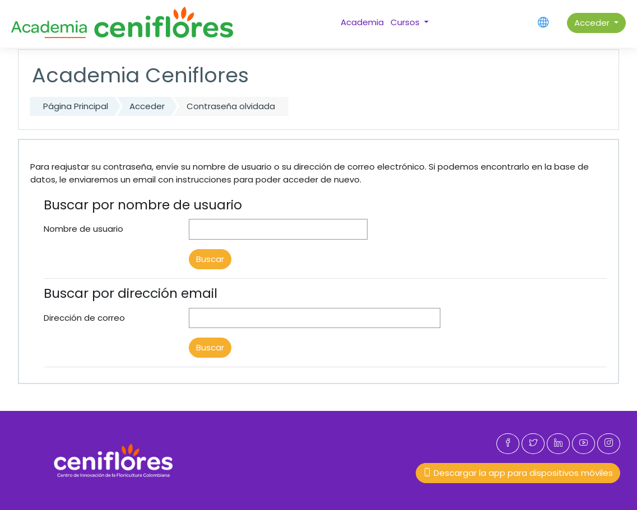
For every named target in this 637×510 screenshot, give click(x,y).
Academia (362, 22)
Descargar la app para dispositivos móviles (518, 473)
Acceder (593, 23)
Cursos (406, 22)
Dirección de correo (84, 318)
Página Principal (75, 106)
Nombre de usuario (83, 229)
